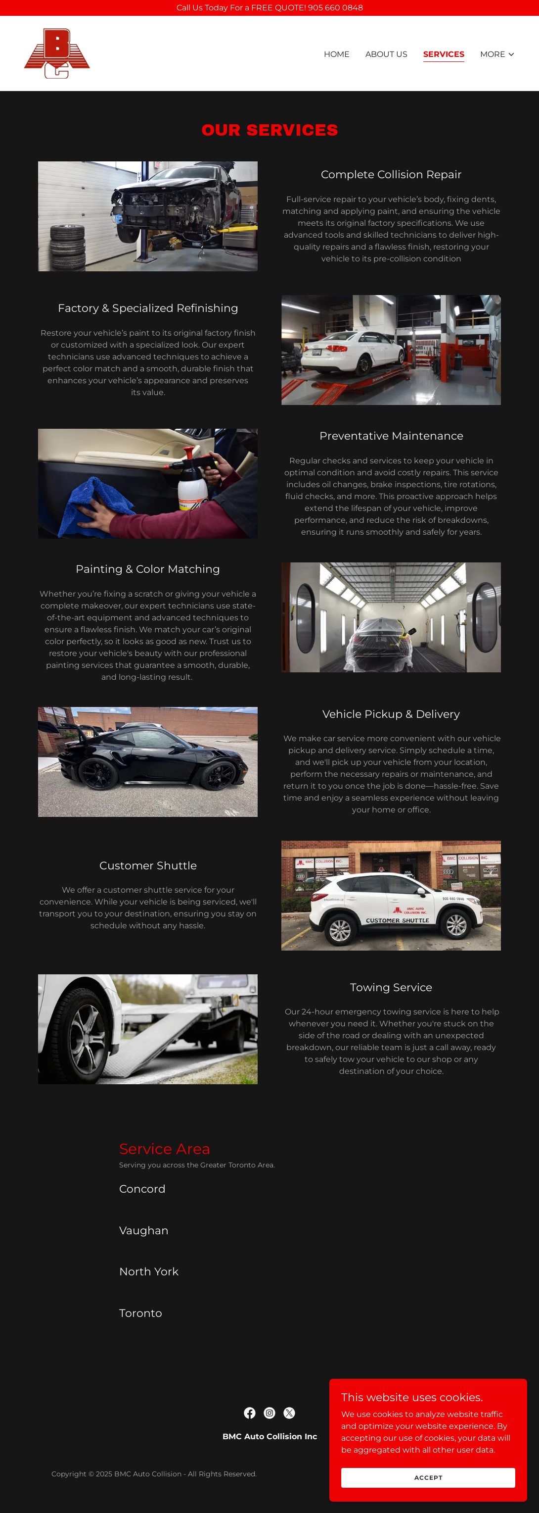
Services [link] (443, 54)
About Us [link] (386, 54)
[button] (497, 54)
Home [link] (337, 54)
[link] (57, 52)
